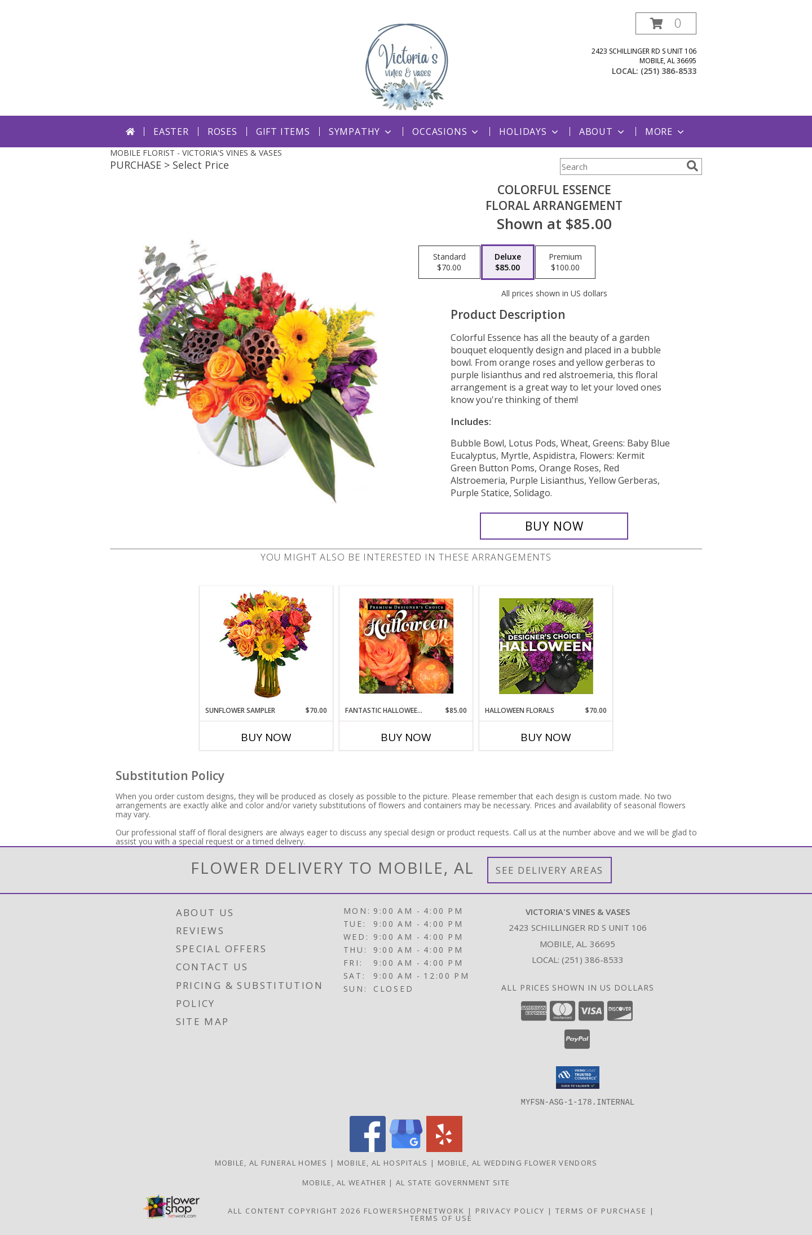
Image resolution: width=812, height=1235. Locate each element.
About (602, 131)
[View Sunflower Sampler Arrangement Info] (266, 646)
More (665, 131)
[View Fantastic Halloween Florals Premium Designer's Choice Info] (406, 646)
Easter (171, 131)
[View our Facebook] (368, 1148)
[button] (666, 23)
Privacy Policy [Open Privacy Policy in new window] (510, 1210)
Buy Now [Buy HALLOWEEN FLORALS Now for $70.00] (545, 737)
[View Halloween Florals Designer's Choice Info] (546, 646)
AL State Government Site (453, 1182)
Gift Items (283, 131)
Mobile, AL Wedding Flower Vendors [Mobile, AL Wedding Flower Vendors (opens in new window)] (518, 1162)
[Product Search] (621, 166)
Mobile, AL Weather (344, 1182)
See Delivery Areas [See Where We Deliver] (549, 870)
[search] (692, 166)
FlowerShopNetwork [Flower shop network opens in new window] (414, 1210)
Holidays (529, 131)
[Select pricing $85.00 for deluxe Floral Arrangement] (508, 262)
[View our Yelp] (444, 1148)
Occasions (446, 131)
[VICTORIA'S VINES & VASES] (406, 64)
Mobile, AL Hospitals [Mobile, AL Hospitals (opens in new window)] (382, 1162)
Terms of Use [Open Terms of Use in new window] (441, 1217)
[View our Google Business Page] (406, 1148)
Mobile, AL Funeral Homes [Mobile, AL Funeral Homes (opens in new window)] (271, 1162)
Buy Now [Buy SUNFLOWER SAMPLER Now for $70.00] (266, 737)
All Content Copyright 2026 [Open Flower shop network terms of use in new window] (294, 1210)
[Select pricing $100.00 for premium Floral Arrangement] (565, 262)
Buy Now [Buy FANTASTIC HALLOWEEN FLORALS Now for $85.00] (406, 737)
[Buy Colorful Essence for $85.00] (554, 526)
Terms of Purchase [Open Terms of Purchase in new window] (601, 1210)
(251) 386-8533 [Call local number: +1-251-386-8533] (668, 70)
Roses (222, 131)
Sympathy (361, 131)
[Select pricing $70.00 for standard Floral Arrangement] (449, 262)
